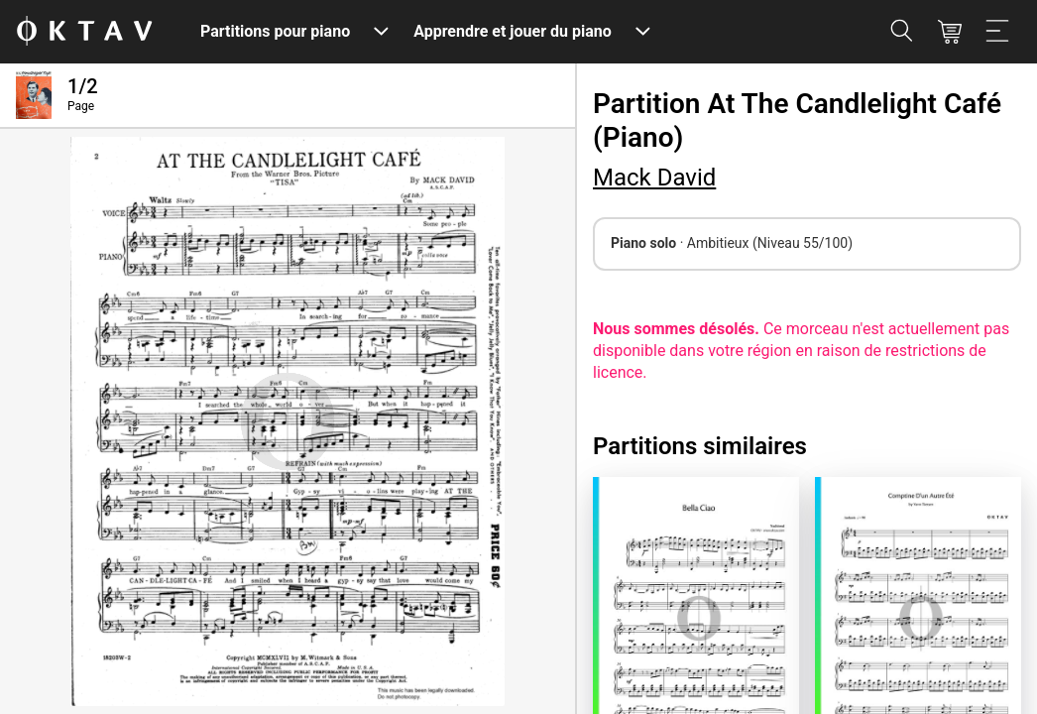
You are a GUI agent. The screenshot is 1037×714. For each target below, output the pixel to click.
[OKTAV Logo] (84, 32)
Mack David (654, 177)
